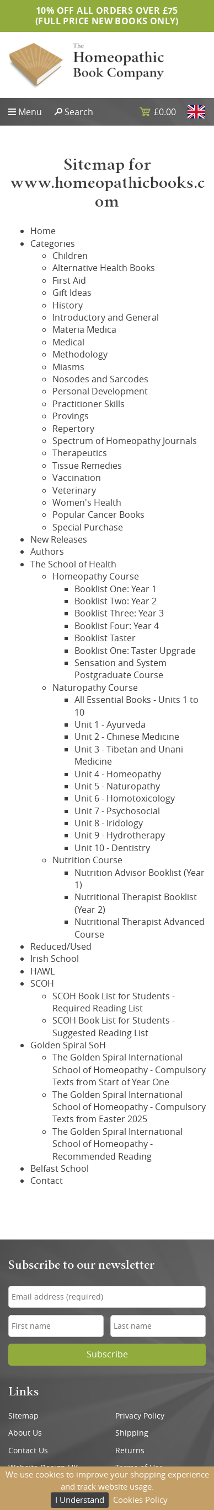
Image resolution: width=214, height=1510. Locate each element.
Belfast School (59, 1168)
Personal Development (100, 391)
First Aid (69, 280)
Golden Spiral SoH (68, 1045)
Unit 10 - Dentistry (112, 848)
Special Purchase (87, 527)
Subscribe (107, 1354)
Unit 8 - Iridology (108, 823)
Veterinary (74, 490)
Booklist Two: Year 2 (115, 601)
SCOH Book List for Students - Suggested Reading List (113, 1026)
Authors (47, 551)
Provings (70, 416)
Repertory (73, 429)
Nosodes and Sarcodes (100, 379)
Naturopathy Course (95, 687)
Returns (130, 1450)
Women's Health (86, 502)
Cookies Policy (140, 1499)
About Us (25, 1433)
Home (43, 231)
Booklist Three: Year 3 (119, 613)
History (67, 305)
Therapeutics (79, 453)
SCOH (42, 983)
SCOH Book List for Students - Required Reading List (113, 1002)
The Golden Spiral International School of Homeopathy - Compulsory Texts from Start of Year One (129, 1069)
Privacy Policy (139, 1416)
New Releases (58, 539)
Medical (68, 342)
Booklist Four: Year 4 (116, 626)
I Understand (79, 1499)
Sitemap (23, 1416)
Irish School (54, 958)
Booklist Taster (105, 638)
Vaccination (76, 478)
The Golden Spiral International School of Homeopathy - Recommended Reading (117, 1143)
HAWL (42, 971)
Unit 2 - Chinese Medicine (126, 736)
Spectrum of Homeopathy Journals (124, 441)
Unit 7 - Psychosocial (117, 811)
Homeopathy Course (95, 576)
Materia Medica (84, 329)
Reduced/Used (61, 946)
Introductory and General (105, 317)
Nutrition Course (87, 860)
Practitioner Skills (88, 404)
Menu (30, 112)
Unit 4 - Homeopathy (117, 774)
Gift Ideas (72, 292)
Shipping (131, 1433)
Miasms (68, 367)
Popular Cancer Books (98, 514)
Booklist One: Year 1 (115, 589)
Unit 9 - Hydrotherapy (119, 835)
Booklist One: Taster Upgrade (135, 651)
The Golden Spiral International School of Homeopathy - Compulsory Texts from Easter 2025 (129, 1107)
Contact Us (28, 1450)
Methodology (80, 354)
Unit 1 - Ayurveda (110, 724)
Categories (52, 243)
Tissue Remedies (87, 465)
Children (70, 256)
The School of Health (73, 564)
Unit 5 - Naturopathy (117, 786)
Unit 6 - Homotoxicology (124, 798)
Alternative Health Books (103, 268)
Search (79, 112)
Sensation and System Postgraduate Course (120, 669)
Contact (46, 1181)
